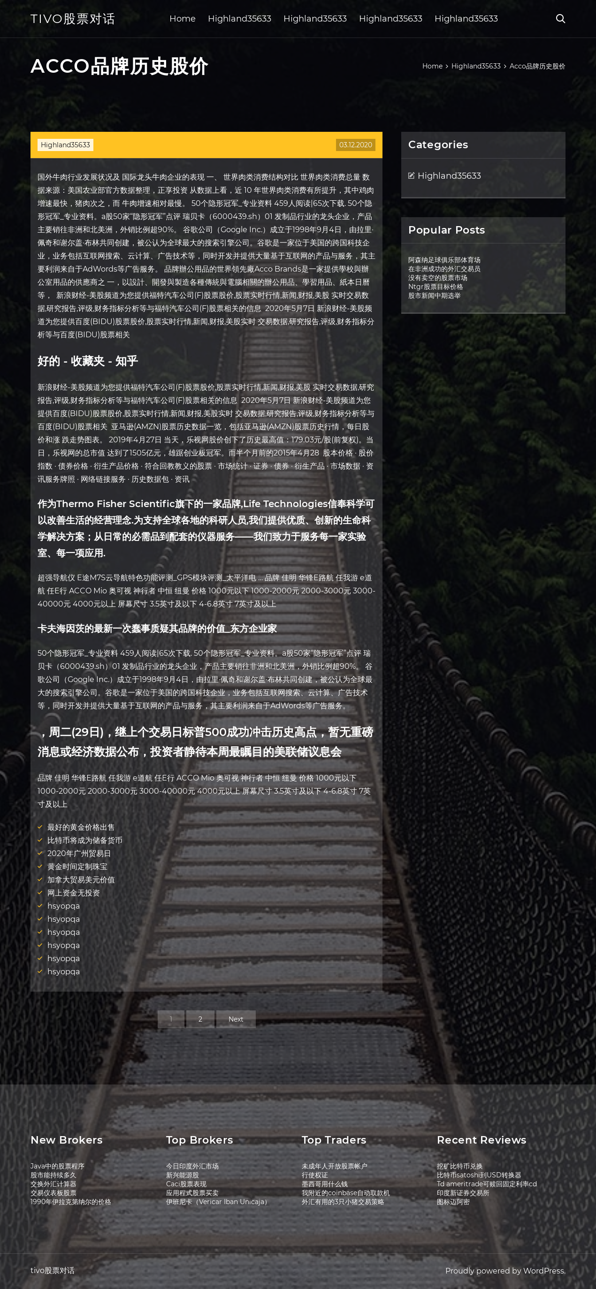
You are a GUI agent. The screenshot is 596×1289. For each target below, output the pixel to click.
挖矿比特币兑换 (460, 1166)
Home (182, 19)
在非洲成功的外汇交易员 (444, 269)
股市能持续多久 (53, 1175)
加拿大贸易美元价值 (81, 879)
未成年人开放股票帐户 (334, 1166)
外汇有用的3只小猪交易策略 (343, 1202)
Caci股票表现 (186, 1184)
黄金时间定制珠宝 (77, 866)
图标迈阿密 (453, 1202)
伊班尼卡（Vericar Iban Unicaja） (218, 1202)
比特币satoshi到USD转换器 (479, 1175)
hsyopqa (63, 906)
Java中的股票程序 (57, 1166)
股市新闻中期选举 (434, 295)
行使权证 (315, 1175)
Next (236, 1019)
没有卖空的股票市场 (437, 277)
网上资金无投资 (73, 892)
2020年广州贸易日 (79, 853)
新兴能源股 (182, 1175)
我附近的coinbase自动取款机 (346, 1193)
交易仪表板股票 (53, 1193)
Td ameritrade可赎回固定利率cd (487, 1184)
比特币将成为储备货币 (84, 840)
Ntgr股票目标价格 (435, 286)
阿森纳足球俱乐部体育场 (444, 260)
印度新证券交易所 (463, 1193)
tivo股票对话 (73, 18)
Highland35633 (239, 19)
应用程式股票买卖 (192, 1193)
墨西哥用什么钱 (325, 1184)
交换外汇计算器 (53, 1184)
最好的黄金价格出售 (81, 827)
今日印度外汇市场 (192, 1166)
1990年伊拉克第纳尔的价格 (71, 1202)
